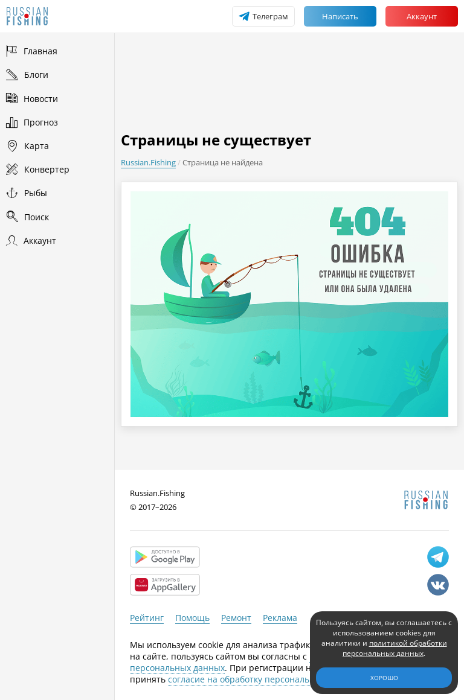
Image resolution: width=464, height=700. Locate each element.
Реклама (280, 617)
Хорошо (384, 677)
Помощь (192, 617)
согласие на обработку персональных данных (263, 679)
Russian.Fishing (148, 162)
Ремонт (236, 617)
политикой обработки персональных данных (395, 648)
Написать (340, 16)
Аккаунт (422, 16)
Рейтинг (147, 617)
